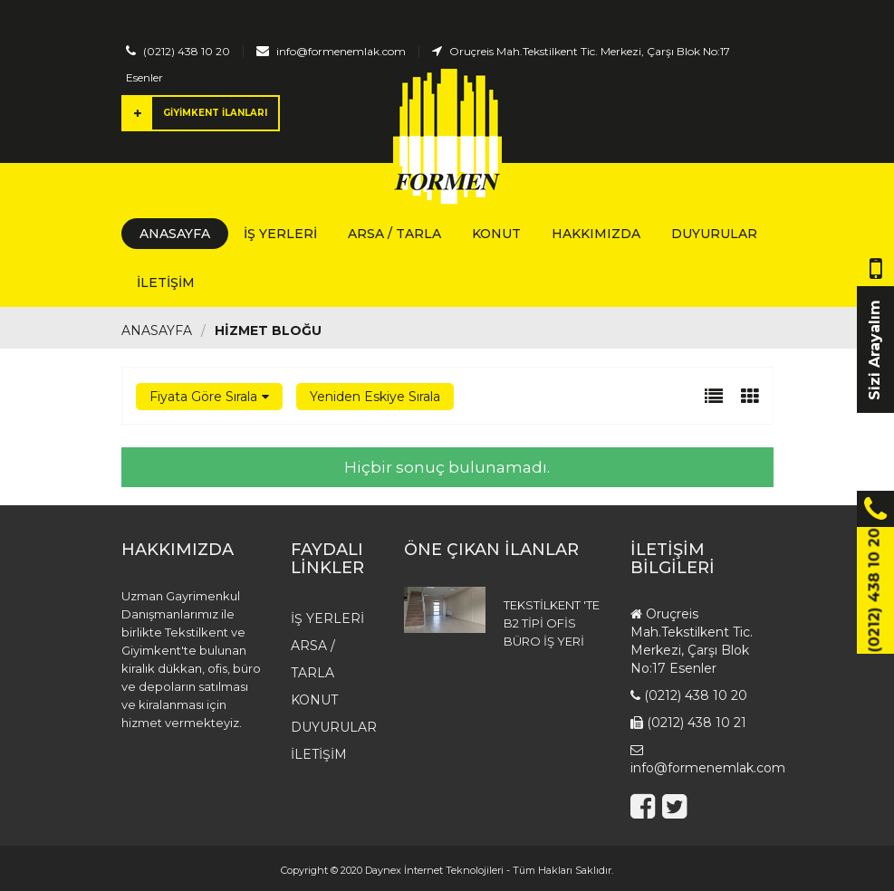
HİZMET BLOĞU (268, 330)
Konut (496, 233)
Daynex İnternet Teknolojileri (434, 870)
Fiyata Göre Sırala (203, 396)
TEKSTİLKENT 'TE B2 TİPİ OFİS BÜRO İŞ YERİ (552, 623)
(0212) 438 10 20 (186, 51)
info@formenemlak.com (341, 51)
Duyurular (714, 233)
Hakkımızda (596, 233)
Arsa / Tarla (394, 233)
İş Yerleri (280, 233)
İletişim (166, 282)
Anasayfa (174, 233)
